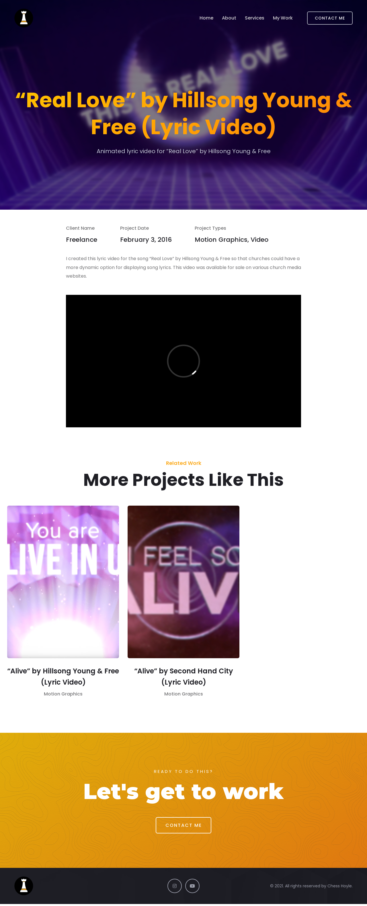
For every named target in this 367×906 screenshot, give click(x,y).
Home (206, 18)
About (229, 18)
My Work (283, 18)
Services (254, 18)
